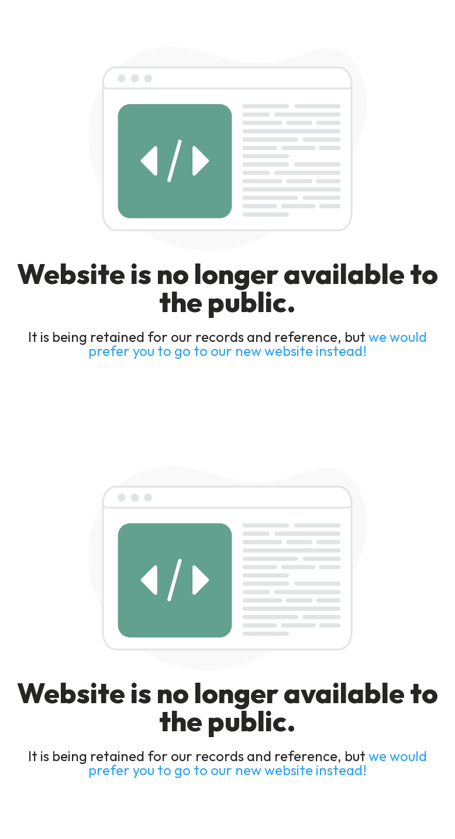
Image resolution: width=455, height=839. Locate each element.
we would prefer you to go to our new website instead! (257, 343)
